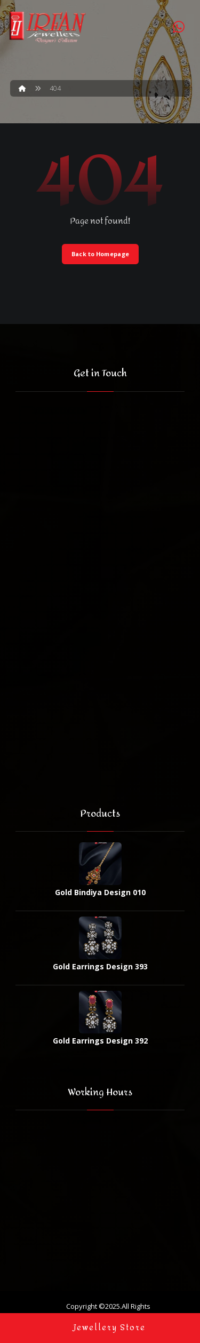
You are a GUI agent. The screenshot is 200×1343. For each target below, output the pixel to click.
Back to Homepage (100, 254)
